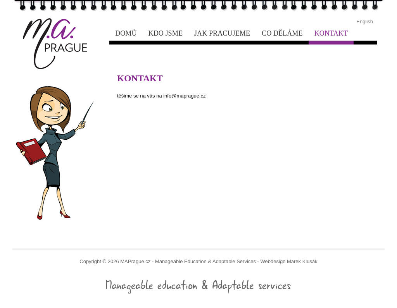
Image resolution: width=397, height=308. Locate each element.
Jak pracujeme (222, 33)
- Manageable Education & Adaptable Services (52, 24)
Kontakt (331, 33)
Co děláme (282, 33)
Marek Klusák (302, 261)
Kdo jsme (165, 33)
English (364, 21)
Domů (126, 33)
